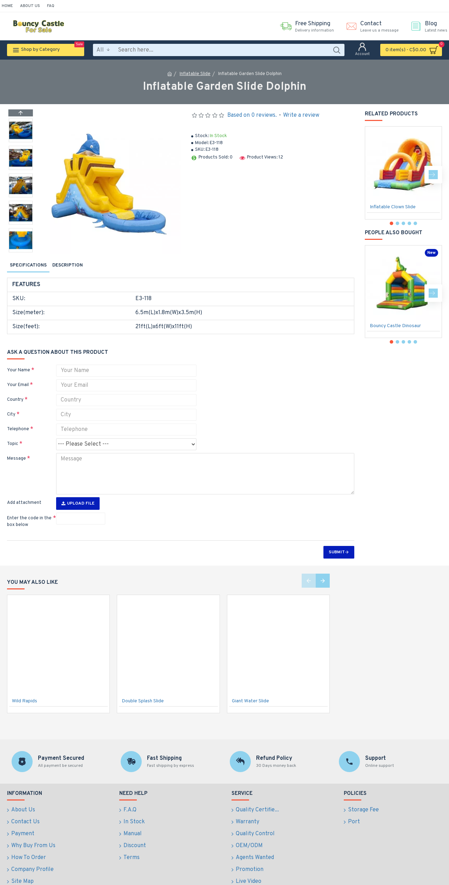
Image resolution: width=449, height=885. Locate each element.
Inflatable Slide (195, 74)
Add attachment (24, 490)
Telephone (18, 421)
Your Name (18, 362)
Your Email (18, 376)
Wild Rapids (24, 688)
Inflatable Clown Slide (393, 207)
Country (15, 391)
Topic (12, 435)
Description (67, 265)
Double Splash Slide (143, 688)
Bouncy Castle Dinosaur (395, 326)
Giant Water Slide (250, 688)
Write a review (301, 115)
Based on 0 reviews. (252, 115)
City (11, 406)
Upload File (77, 490)
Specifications (28, 265)
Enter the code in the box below (29, 508)
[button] (20, 250)
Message (16, 450)
